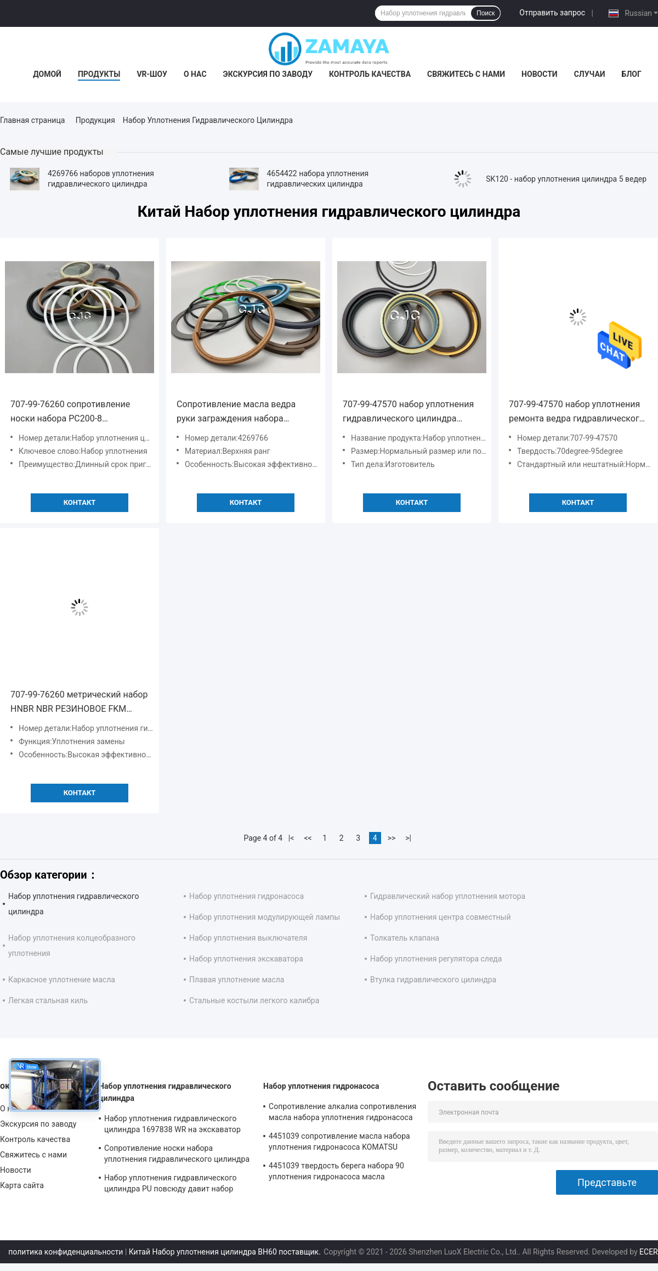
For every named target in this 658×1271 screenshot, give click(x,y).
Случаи (589, 74)
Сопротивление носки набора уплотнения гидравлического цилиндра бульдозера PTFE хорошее (176, 1155)
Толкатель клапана (404, 937)
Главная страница (32, 120)
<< (308, 838)
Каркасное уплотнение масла (61, 979)
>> (392, 838)
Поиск (486, 13)
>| (408, 838)
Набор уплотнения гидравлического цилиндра (165, 1092)
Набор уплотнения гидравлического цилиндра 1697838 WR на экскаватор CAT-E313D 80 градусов (172, 1125)
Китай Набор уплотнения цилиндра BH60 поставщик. (226, 1251)
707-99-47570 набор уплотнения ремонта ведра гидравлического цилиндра (576, 412)
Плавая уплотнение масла (236, 979)
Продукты (99, 74)
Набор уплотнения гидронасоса (246, 896)
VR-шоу (152, 74)
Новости (539, 74)
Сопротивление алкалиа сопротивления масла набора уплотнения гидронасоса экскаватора (342, 1113)
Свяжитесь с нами (466, 74)
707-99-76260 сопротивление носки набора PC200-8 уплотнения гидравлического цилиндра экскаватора (71, 412)
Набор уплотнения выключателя (248, 937)
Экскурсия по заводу (268, 74)
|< (291, 838)
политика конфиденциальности (65, 1251)
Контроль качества (370, 74)
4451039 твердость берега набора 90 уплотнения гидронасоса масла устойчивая (336, 1172)
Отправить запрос (552, 12)
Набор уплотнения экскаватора (246, 958)
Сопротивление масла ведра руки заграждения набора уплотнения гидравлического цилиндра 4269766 (237, 412)
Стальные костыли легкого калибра (254, 1000)
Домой (47, 74)
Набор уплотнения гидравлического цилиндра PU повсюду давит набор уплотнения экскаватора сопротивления (170, 1184)
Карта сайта (22, 1185)
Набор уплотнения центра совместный (440, 917)
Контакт (80, 502)
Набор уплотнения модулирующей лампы (264, 917)
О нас (195, 74)
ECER (648, 1251)
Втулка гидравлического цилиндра (433, 979)
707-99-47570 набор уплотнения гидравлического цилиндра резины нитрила (408, 412)
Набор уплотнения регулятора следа (436, 958)
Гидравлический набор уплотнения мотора (447, 896)
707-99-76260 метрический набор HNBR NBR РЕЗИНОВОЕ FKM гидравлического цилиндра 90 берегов (79, 702)
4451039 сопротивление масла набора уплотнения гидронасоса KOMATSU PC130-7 (339, 1143)
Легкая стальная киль (48, 1000)
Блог (632, 74)
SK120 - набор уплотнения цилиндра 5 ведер (566, 179)
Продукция (95, 120)
